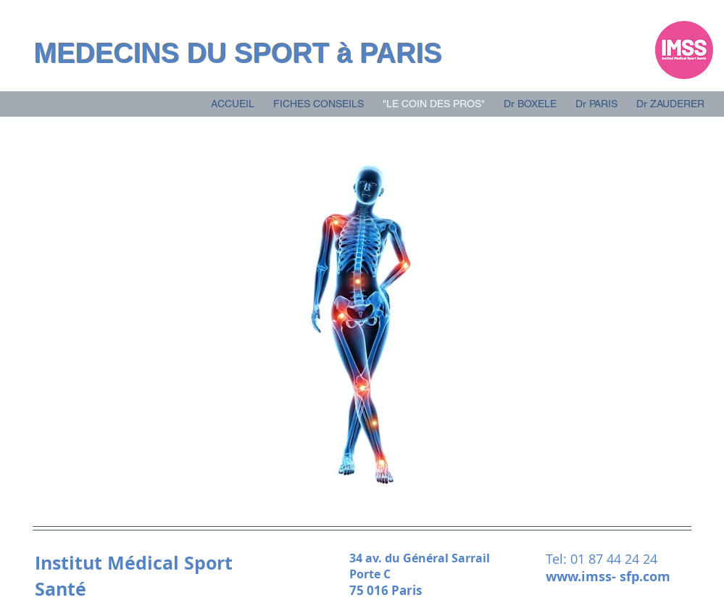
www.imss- (583, 576)
